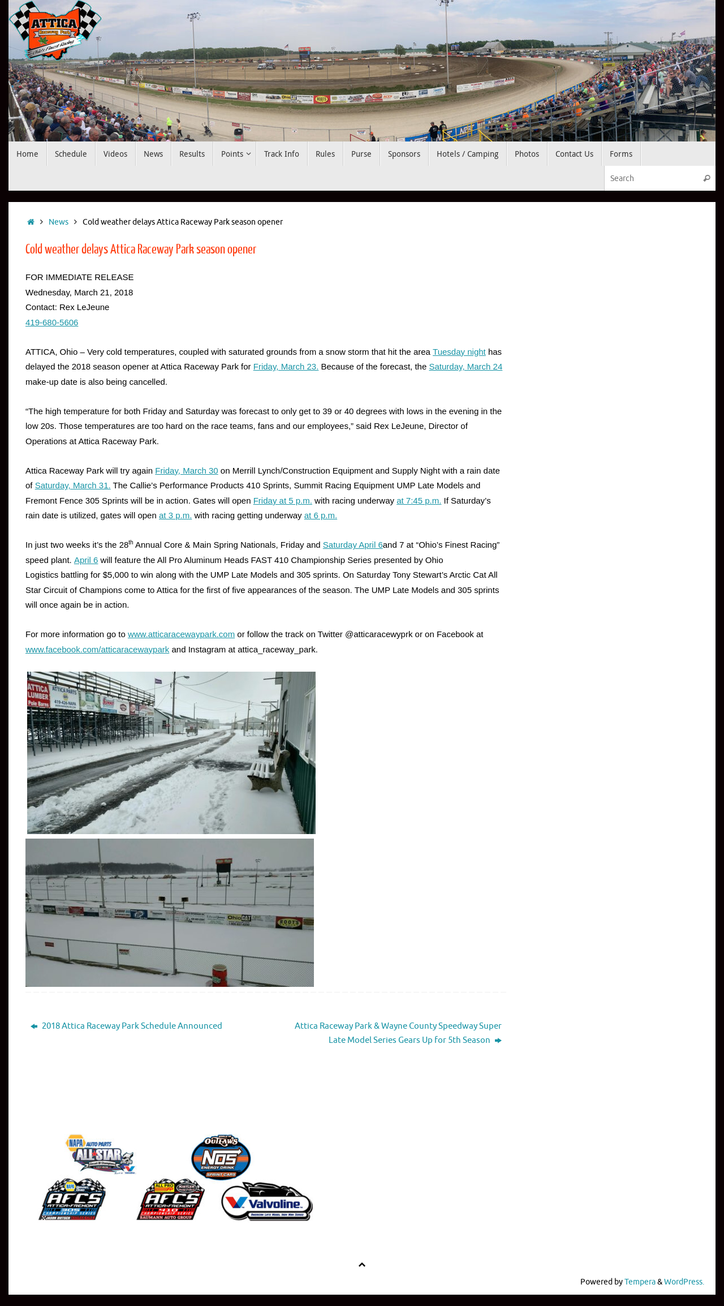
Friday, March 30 (186, 470)
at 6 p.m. (320, 515)
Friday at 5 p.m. (282, 500)
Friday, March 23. (286, 366)
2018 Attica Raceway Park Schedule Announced (126, 1026)
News (58, 222)
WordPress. (684, 1282)
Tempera (640, 1282)
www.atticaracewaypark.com (181, 634)
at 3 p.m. (175, 515)
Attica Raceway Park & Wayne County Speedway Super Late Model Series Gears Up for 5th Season (398, 1033)
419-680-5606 (51, 322)
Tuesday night (459, 351)
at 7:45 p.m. (419, 500)
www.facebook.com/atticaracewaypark (97, 649)
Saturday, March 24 (465, 366)
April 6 (86, 560)
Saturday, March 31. (73, 485)
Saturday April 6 (353, 544)
